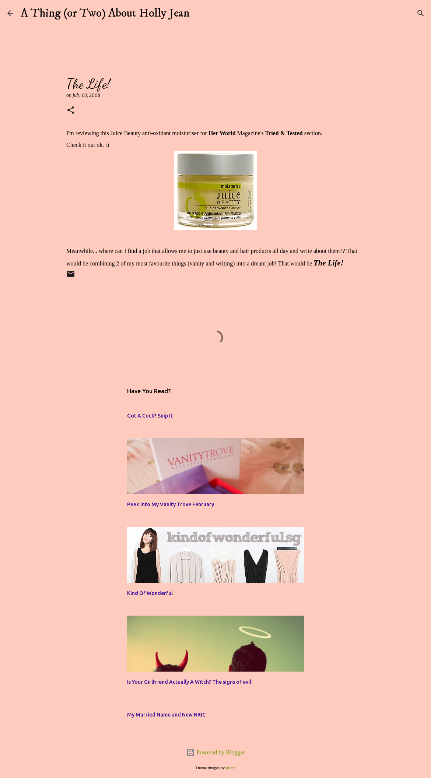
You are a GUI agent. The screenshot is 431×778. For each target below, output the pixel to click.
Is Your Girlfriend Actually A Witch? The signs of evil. (189, 682)
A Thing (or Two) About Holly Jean (105, 13)
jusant (231, 767)
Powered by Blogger (215, 752)
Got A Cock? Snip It (150, 416)
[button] (70, 111)
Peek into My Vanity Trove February (170, 504)
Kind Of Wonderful (150, 593)
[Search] (200, 13)
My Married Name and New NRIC (166, 715)
